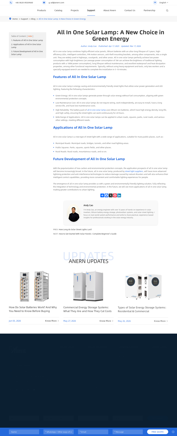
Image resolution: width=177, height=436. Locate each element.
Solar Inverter (97, 346)
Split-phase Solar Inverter (98, 363)
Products (41, 10)
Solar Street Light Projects (70, 371)
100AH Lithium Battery (128, 371)
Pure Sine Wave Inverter (97, 386)
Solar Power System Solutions (100, 394)
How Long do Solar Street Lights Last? (75, 229)
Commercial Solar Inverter (98, 378)
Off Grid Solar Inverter (96, 355)
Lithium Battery (128, 346)
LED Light (63, 363)
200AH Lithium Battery (128, 375)
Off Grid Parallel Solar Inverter (99, 359)
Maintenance (158, 375)
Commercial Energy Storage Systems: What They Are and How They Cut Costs (87, 311)
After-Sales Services (160, 394)
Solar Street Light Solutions (70, 367)
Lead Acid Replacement (128, 363)
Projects (75, 10)
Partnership (149, 10)
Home (15, 18)
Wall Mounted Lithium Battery (131, 355)
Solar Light (67, 346)
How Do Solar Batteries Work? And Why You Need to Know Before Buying (33, 311)
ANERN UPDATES (88, 261)
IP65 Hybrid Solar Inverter (98, 367)
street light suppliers (134, 171)
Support (91, 10)
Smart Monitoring (159, 382)
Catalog (58, 10)
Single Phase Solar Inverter (98, 375)
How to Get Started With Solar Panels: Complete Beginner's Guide (87, 233)
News (155, 367)
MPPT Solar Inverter (95, 390)
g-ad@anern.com (56, 2)
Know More (52, 322)
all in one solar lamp (96, 109)
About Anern (109, 10)
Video (155, 363)
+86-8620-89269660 (24, 2)
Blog (33, 18)
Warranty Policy (159, 390)
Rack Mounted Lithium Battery (131, 359)
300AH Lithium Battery (128, 378)
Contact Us (130, 10)
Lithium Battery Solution (128, 382)
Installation (157, 371)
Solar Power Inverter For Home (100, 382)
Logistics (156, 386)
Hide (30, 36)
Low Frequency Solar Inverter (99, 371)
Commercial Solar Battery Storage (132, 367)
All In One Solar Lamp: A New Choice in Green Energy (62, 18)
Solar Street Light (66, 355)
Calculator (157, 398)
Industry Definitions (160, 355)
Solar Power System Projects (99, 398)
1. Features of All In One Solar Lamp (27, 40)
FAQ (154, 378)
